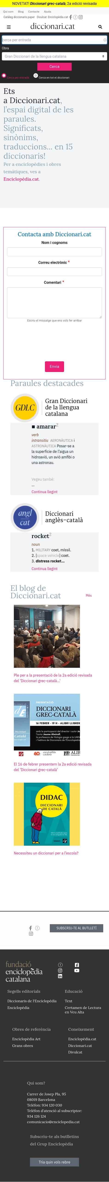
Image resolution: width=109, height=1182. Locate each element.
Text (68, 1001)
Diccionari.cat (80, 1045)
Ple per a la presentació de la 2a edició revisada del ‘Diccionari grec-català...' (53, 678)
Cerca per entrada (18, 77)
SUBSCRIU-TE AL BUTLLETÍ (76, 928)
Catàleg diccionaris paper (19, 17)
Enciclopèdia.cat (58, 17)
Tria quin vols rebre (54, 1162)
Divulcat (42, 17)
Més (89, 595)
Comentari (52, 282)
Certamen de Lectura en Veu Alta (83, 1009)
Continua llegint (45, 491)
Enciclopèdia (18, 1007)
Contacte (33, 11)
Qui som (8, 11)
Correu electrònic (52, 262)
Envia (54, 366)
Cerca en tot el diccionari (54, 77)
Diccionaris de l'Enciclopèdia (32, 1001)
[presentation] (55, 339)
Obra (5, 48)
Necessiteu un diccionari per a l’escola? (46, 853)
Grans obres (22, 1045)
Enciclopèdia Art (26, 1039)
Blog (21, 11)
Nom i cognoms (54, 242)
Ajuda (47, 11)
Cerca (55, 66)
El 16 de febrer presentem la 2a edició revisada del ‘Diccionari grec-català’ (52, 767)
